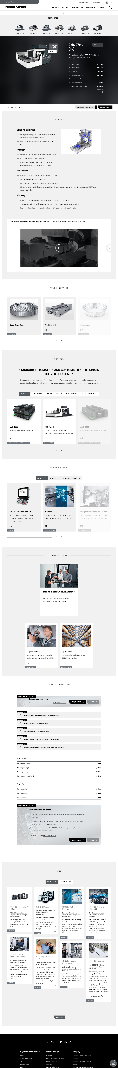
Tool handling (91, 394)
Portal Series (50, 13)
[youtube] (66, 1042)
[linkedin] (48, 1042)
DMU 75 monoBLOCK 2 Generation (55, 1058)
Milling (31, 13)
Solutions (65, 7)
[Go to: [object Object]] (19, 896)
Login (92, 701)
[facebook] (61, 1042)
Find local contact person (26, 1058)
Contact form (23, 1055)
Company (101, 7)
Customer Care (77, 7)
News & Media (90, 7)
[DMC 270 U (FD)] (13, 107)
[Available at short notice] (86, 107)
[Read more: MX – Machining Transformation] (53, 48)
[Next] (61, 341)
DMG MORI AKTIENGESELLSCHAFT (82, 1061)
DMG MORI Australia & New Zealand (82, 1055)
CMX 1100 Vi (49, 1064)
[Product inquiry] (105, 107)
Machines (23, 13)
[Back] (56, 341)
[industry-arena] (70, 1042)
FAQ (21, 1061)
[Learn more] (41, 644)
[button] (83, 3)
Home (7, 13)
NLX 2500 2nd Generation (52, 1067)
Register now (76, 701)
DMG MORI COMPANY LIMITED (80, 1058)
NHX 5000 (49, 1055)
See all (25, 394)
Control (54, 478)
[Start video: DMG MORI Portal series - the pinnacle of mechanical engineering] (59, 248)
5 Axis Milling (40, 13)
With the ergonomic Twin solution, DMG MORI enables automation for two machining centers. (19, 923)
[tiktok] (57, 1042)
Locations (75, 1064)
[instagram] (52, 1042)
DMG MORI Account (59, 703)
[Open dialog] (24, 315)
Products (55, 7)
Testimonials (23, 1067)
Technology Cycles (72, 478)
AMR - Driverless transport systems (47, 394)
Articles (66, 882)
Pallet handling (73, 394)
